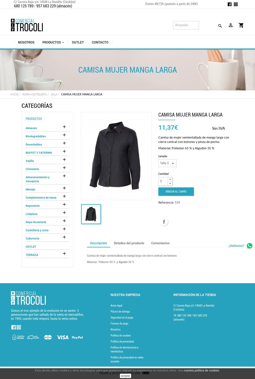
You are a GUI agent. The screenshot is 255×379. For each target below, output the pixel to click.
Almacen (31, 128)
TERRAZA (32, 254)
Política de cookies (121, 335)
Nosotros (116, 329)
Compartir (164, 222)
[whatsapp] (241, 245)
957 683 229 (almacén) (54, 6)
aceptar (125, 375)
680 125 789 (23, 6)
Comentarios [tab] (160, 243)
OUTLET (31, 246)
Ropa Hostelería (36, 222)
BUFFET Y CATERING (39, 152)
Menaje (30, 189)
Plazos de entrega (120, 311)
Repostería (33, 205)
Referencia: (166, 202)
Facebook (229, 4)
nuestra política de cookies (201, 370)
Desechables (34, 144)
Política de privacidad (122, 341)
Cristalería (32, 169)
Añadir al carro (176, 191)
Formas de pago (119, 323)
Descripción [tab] (98, 243)
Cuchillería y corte (37, 230)
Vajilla (30, 160)
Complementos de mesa (41, 197)
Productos (34, 119)
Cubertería (32, 238)
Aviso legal (116, 305)
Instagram (236, 4)
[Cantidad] (163, 181)
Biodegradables (36, 136)
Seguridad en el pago (122, 317)
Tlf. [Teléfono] (182, 315)
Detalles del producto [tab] (129, 243)
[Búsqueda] (186, 25)
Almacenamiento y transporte (37, 179)
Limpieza (31, 214)
